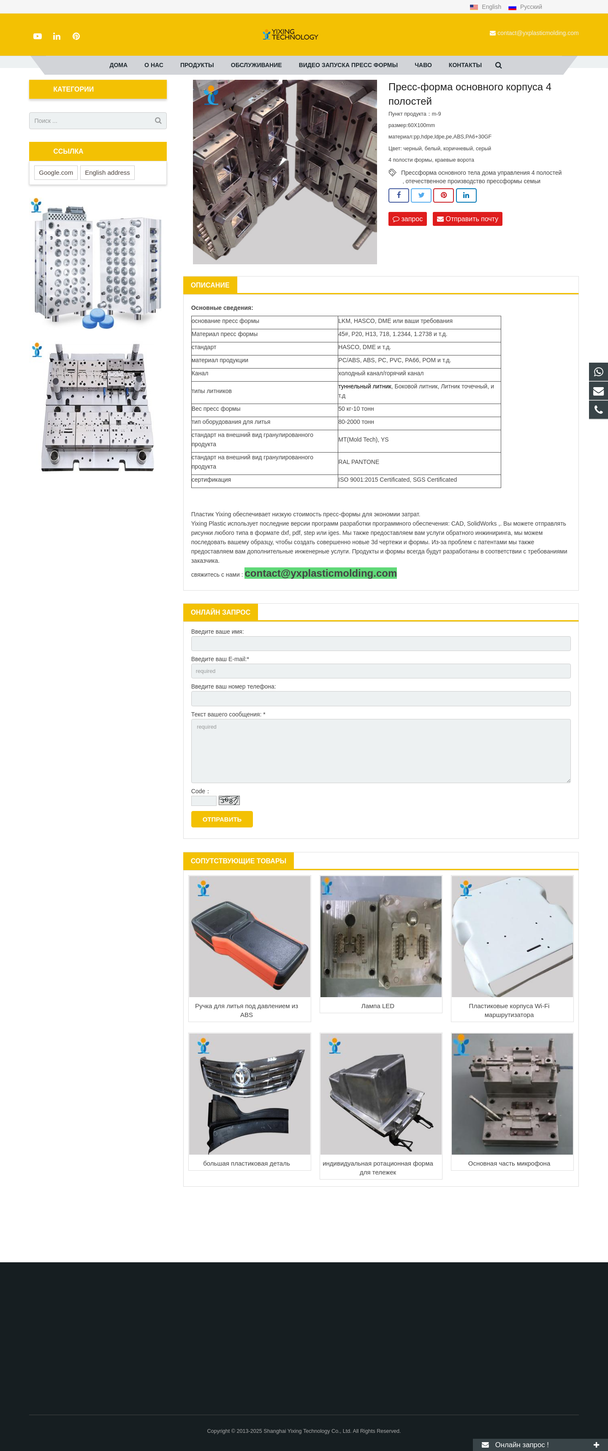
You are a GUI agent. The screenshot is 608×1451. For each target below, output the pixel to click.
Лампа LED (377, 1066)
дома (163, 97)
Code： (201, 852)
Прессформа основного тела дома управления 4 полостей (481, 221)
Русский (525, 6)
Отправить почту (467, 268)
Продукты (192, 97)
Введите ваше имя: (217, 680)
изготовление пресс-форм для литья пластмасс (273, 97)
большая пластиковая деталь (246, 1224)
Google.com (56, 221)
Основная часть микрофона (509, 1224)
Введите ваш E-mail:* (220, 709)
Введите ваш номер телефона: (233, 739)
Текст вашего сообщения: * (228, 768)
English (486, 6)
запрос (408, 268)
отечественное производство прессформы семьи (473, 230)
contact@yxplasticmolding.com (537, 33)
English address (107, 221)
